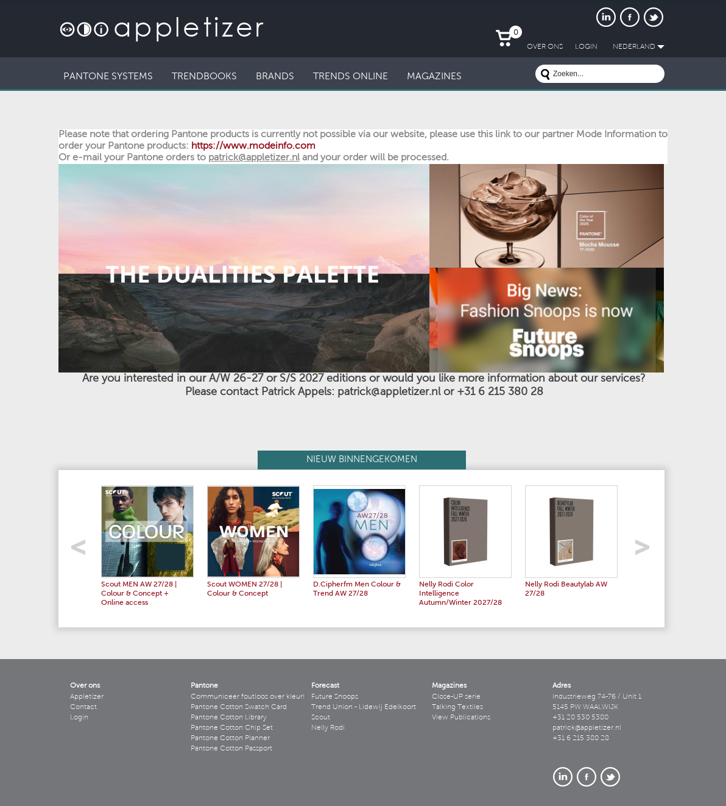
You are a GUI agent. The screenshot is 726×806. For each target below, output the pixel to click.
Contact (83, 707)
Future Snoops (334, 697)
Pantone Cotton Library (229, 717)
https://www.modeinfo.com (253, 146)
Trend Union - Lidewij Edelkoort (363, 707)
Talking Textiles (457, 707)
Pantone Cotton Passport (231, 748)
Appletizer (87, 697)
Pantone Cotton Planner (230, 738)
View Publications (461, 717)
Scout (320, 717)
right (646, 551)
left (82, 551)
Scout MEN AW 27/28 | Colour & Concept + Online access (139, 594)
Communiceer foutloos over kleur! (248, 697)
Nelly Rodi (328, 728)
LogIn (586, 47)
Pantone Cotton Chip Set (232, 728)
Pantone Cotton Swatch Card (239, 707)
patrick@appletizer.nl (586, 728)
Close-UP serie (456, 697)
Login (79, 717)
